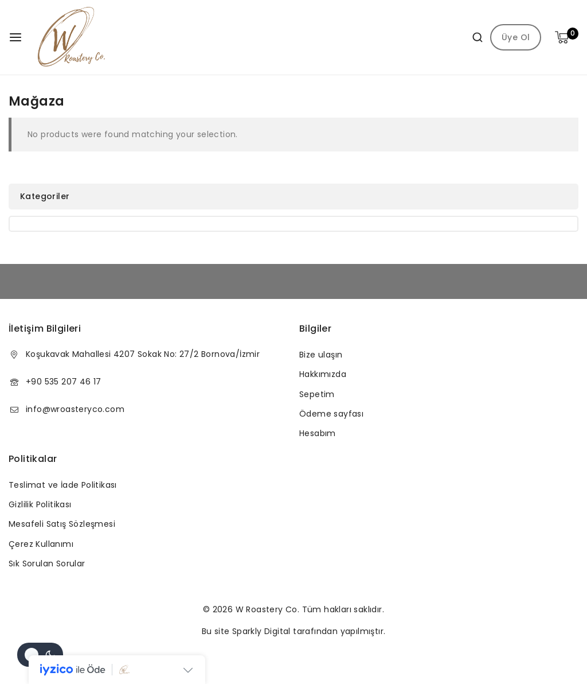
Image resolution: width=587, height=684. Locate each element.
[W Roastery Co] (72, 37)
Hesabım (317, 433)
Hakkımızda (322, 374)
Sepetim (317, 394)
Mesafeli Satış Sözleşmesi (62, 524)
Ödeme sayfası (331, 413)
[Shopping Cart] (566, 37)
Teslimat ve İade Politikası (63, 485)
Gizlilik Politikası (40, 504)
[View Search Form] (473, 37)
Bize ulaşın (320, 354)
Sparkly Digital (261, 631)
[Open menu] (15, 37)
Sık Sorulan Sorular (47, 563)
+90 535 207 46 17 (63, 381)
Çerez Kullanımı (41, 544)
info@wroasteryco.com (75, 409)
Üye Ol (516, 37)
